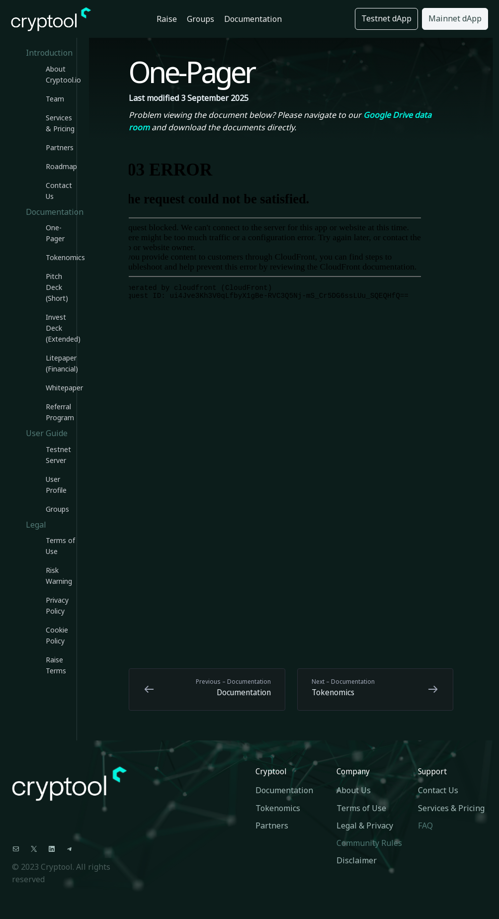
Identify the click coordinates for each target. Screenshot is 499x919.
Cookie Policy (57, 635)
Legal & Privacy (364, 825)
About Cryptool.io (61, 74)
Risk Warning (59, 575)
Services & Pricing (60, 123)
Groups (200, 18)
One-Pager (55, 233)
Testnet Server (58, 455)
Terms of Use (60, 546)
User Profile (56, 484)
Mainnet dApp (455, 18)
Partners (60, 147)
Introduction (49, 52)
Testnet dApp (386, 18)
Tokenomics (61, 257)
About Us (353, 790)
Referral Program (60, 412)
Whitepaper (61, 387)
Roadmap (61, 166)
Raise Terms (56, 665)
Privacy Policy (57, 605)
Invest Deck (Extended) (61, 328)
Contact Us (59, 191)
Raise (167, 18)
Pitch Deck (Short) (57, 287)
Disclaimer (356, 860)
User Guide (47, 433)
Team (55, 98)
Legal (36, 524)
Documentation (253, 18)
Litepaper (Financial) (61, 363)
